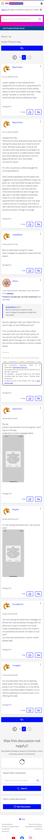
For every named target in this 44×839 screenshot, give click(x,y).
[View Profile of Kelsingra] (10, 293)
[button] (40, 66)
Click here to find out (20, 367)
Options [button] (4, 37)
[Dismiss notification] (41, 10)
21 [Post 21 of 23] (6, 588)
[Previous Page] (14, 57)
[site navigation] (2, 3)
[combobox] (20, 19)
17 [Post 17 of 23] (6, 219)
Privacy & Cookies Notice (10, 826)
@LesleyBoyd (11, 307)
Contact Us (38, 829)
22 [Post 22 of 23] (6, 649)
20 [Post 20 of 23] (7, 494)
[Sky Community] (14, 3)
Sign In (41, 4)
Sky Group (5, 831)
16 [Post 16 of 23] (6, 106)
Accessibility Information (33, 826)
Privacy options (7, 824)
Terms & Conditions (35, 824)
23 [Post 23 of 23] (6, 705)
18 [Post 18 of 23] (6, 265)
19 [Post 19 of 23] (6, 393)
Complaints (6, 829)
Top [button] (23, 819)
